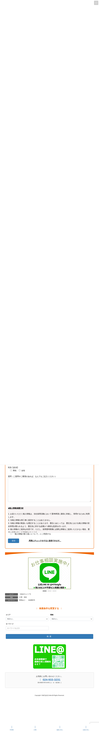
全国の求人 (86, 728)
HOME (12, 728)
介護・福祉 (23, 601)
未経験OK (31, 604)
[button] (45, 595)
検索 (49, 641)
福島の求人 (60, 728)
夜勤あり (22, 604)
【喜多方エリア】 (25, 598)
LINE (35, 728)
